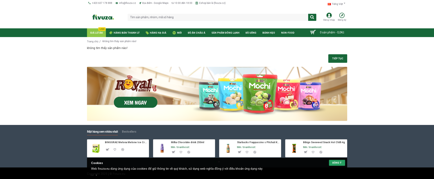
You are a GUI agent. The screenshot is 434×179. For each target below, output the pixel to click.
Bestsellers (129, 131)
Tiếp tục (337, 58)
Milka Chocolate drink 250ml (187, 142)
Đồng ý (337, 162)
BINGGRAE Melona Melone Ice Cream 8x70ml (126, 142)
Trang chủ (92, 41)
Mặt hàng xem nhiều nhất (102, 131)
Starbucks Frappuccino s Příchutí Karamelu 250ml (258, 142)
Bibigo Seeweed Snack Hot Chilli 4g (324, 142)
